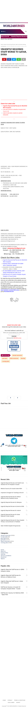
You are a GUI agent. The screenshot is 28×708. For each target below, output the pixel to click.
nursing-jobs (3, 46)
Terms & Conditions (6, 555)
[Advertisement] (14, 11)
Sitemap (3, 554)
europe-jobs (4, 537)
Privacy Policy (4, 552)
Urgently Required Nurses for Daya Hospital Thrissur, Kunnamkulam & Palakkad (12, 521)
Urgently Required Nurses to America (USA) (12, 506)
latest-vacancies (18, 44)
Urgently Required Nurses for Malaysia (11, 502)
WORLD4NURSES (14, 26)
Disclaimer (3, 557)
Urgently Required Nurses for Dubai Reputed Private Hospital (10, 515)
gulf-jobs (13, 44)
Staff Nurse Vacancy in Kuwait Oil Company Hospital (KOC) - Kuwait (10, 587)
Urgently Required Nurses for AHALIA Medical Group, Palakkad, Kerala (11, 497)
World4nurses (17, 338)
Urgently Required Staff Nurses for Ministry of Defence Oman (11, 576)
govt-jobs (3, 538)
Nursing (24, 44)
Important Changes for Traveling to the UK (12, 492)
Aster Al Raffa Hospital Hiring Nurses (10, 526)
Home (2, 44)
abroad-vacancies (7, 44)
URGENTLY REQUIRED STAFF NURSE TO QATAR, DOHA (14, 52)
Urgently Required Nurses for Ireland (11, 510)
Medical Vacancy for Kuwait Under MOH (11, 488)
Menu (3, 31)
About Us (3, 551)
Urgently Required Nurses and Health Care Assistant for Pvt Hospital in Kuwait (12, 483)
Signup (3, 558)
